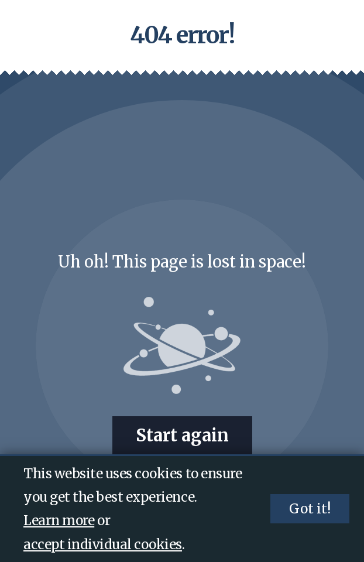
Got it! (310, 509)
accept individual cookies (102, 544)
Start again (182, 435)
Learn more (58, 520)
